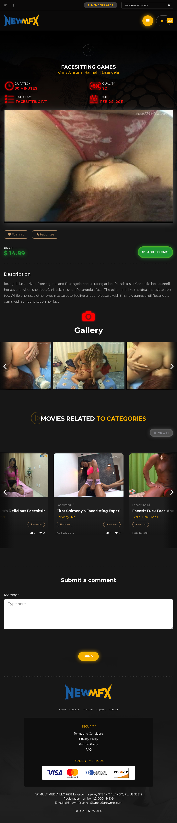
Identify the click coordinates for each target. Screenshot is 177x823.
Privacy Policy (88, 739)
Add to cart (155, 252)
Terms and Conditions (88, 733)
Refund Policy (88, 744)
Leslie (136, 517)
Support (101, 709)
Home (62, 709)
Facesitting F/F (66, 504)
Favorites (45, 234)
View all (161, 432)
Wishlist (16, 234)
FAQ (89, 749)
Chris (63, 72)
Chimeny (63, 517)
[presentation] (5, 366)
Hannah (92, 72)
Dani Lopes (150, 517)
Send (88, 656)
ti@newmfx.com (76, 802)
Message (12, 595)
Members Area (100, 5)
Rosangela (109, 72)
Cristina (76, 72)
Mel (73, 517)
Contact (113, 709)
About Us (74, 709)
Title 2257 (88, 709)
